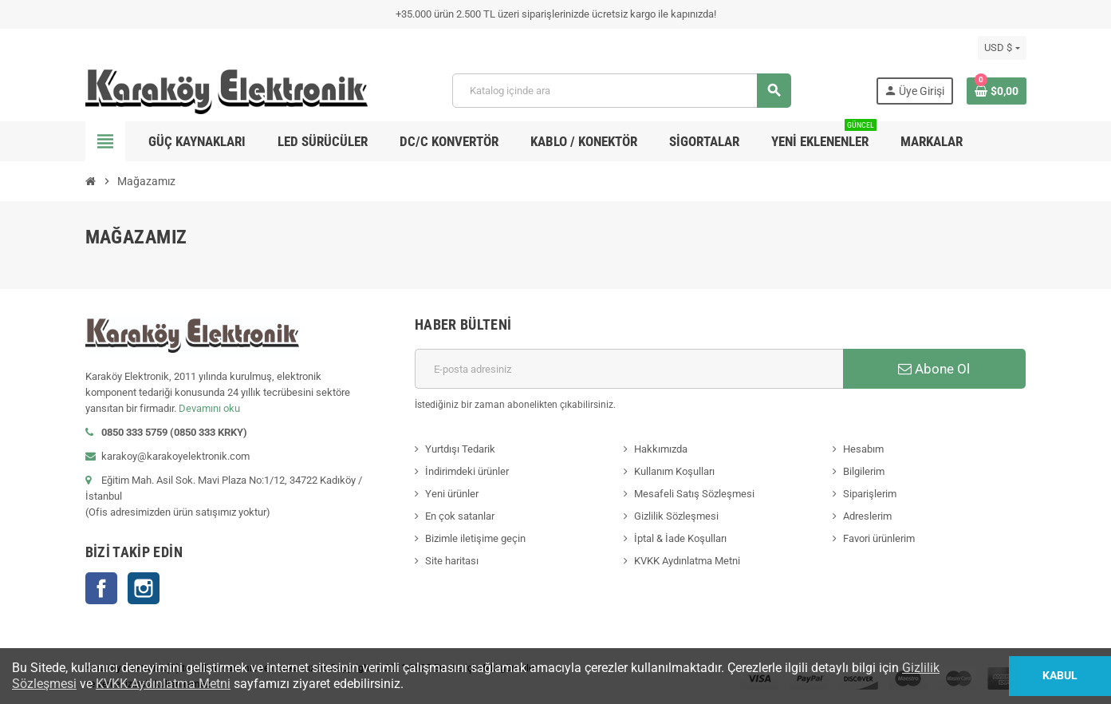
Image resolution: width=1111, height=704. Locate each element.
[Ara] (621, 90)
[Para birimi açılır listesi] (1002, 48)
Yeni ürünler (452, 494)
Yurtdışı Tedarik (460, 449)
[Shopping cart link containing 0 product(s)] (996, 91)
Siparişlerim (869, 494)
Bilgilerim (863, 471)
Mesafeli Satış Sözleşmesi (694, 494)
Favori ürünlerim (879, 538)
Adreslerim (867, 516)
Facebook (101, 588)
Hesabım (863, 449)
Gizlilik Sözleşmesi (676, 516)
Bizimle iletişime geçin (475, 538)
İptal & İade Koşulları (680, 538)
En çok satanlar (459, 516)
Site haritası (452, 561)
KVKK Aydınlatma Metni (687, 561)
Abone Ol (934, 369)
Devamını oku (209, 408)
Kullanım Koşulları (674, 471)
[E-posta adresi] (629, 369)
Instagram (144, 588)
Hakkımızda (660, 449)
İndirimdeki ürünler (467, 471)
